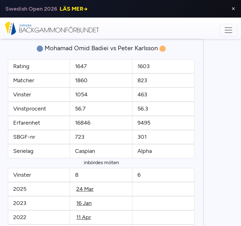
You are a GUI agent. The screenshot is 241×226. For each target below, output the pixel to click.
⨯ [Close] (233, 9)
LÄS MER (74, 8)
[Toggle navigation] (228, 30)
